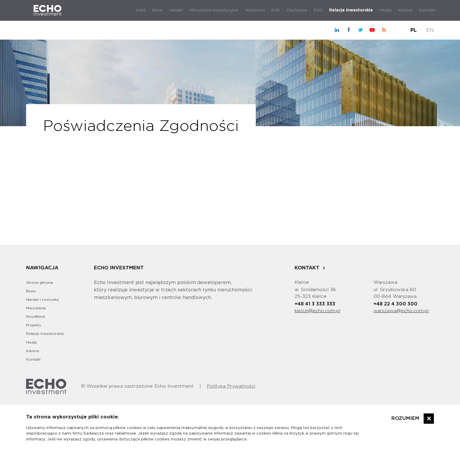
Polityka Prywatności (231, 386)
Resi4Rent (35, 316)
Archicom (255, 10)
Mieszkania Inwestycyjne (214, 10)
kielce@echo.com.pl (318, 310)
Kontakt (427, 10)
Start (141, 10)
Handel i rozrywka (42, 299)
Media (386, 10)
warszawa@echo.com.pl (401, 310)
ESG (318, 10)
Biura (157, 10)
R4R (275, 10)
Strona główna (39, 282)
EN (430, 30)
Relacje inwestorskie (351, 10)
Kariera (405, 10)
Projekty (33, 325)
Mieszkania (36, 308)
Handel (176, 10)
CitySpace (297, 10)
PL (413, 30)
